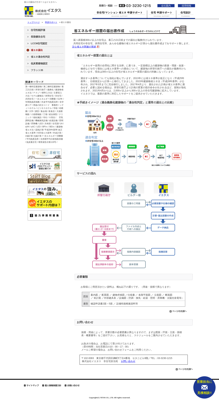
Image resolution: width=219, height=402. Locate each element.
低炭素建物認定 (39, 63)
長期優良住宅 (38, 36)
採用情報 (186, 5)
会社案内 (166, 5)
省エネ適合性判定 (40, 56)
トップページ (33, 22)
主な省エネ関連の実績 (84, 46)
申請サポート (51, 22)
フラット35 (37, 70)
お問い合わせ (128, 361)
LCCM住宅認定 (39, 43)
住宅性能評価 (38, 30)
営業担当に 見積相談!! (204, 387)
